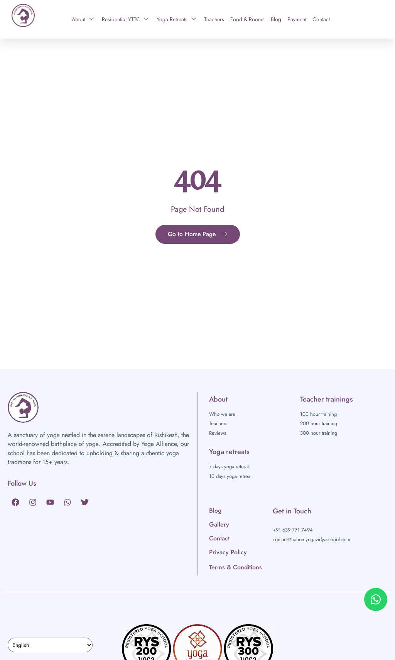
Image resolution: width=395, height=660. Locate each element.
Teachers (214, 19)
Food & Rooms (247, 19)
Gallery (219, 524)
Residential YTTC (125, 19)
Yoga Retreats (176, 19)
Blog (276, 19)
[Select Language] (50, 645)
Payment (296, 19)
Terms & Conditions (235, 567)
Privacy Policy (228, 552)
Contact (321, 19)
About (83, 19)
